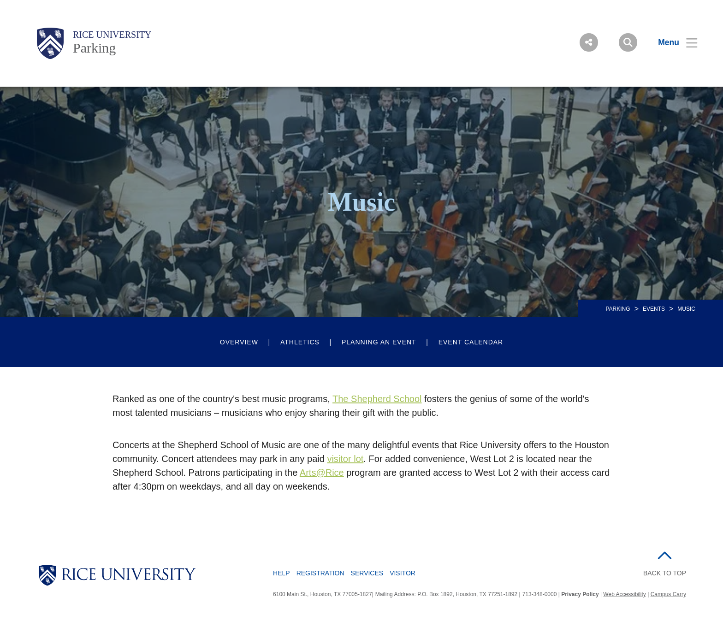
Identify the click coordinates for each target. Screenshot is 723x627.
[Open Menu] (672, 42)
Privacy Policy (580, 594)
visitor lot (345, 459)
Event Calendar (471, 342)
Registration (320, 573)
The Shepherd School (376, 399)
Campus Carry (668, 594)
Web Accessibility (624, 594)
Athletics (300, 342)
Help (281, 573)
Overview (239, 342)
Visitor (402, 573)
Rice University (112, 34)
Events (654, 309)
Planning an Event (379, 342)
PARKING (618, 309)
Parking (94, 47)
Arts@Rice (322, 472)
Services (367, 573)
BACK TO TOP (664, 573)
